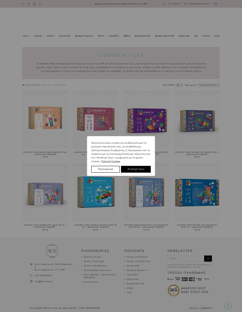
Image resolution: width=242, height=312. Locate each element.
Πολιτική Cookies (110, 161)
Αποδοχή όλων (135, 169)
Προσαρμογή (105, 169)
